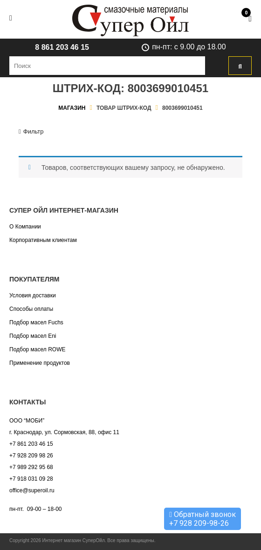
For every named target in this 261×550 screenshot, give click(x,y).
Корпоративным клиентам (43, 240)
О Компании (25, 226)
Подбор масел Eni (32, 336)
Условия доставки (32, 295)
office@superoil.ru (32, 490)
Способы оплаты (31, 309)
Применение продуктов (39, 363)
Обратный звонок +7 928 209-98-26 (202, 519)
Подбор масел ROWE (37, 349)
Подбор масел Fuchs (36, 322)
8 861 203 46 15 (62, 47)
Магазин (71, 108)
